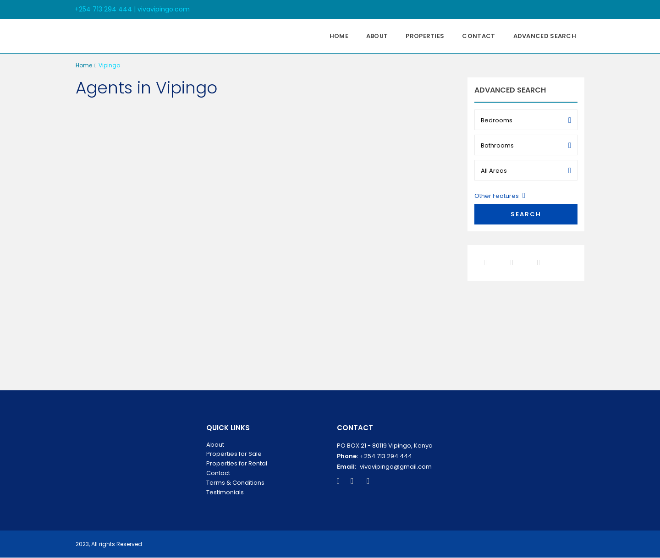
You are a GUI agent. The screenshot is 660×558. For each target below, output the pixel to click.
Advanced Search (545, 36)
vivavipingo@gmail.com (396, 466)
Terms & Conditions (235, 482)
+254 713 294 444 (386, 456)
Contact (478, 36)
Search (526, 214)
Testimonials (225, 492)
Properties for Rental (236, 463)
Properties (425, 36)
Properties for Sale (234, 453)
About (377, 36)
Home (339, 36)
